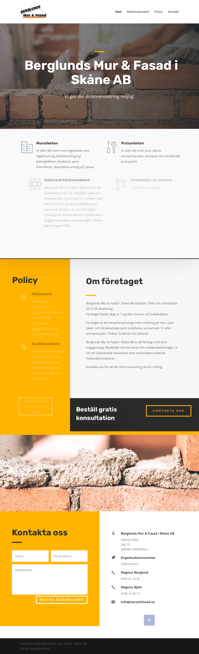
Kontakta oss (168, 410)
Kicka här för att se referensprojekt (99, 236)
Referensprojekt (138, 12)
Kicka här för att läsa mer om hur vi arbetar (35, 406)
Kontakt (173, 12)
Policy (158, 12)
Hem (118, 12)
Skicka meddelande (62, 599)
